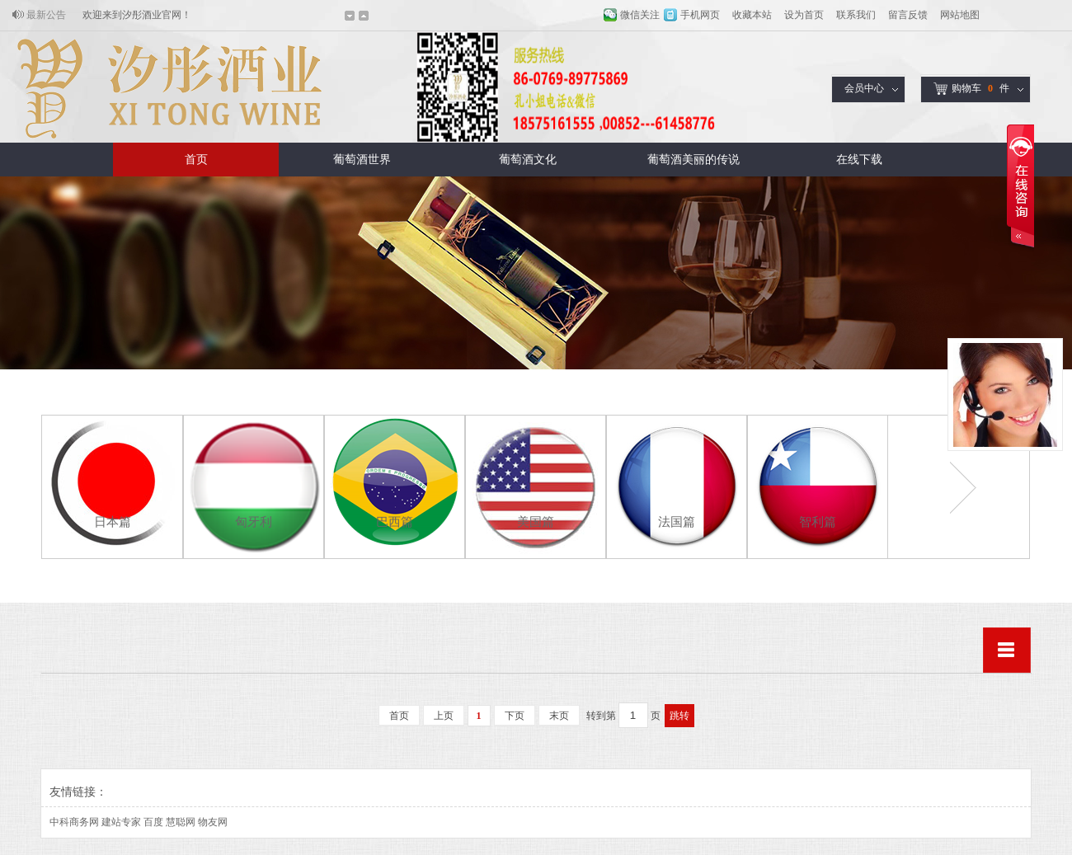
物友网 (213, 822)
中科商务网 (74, 822)
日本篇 (112, 522)
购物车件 (971, 88)
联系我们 (856, 15)
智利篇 (817, 522)
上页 (444, 715)
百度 (153, 822)
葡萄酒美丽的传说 (693, 159)
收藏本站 (752, 15)
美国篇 (535, 522)
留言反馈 (908, 15)
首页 (196, 159)
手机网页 (700, 15)
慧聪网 (180, 822)
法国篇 (676, 522)
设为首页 (804, 15)
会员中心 (864, 88)
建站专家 (121, 822)
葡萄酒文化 (528, 159)
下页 (514, 715)
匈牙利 (253, 522)
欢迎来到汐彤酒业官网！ (136, 15)
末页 (559, 715)
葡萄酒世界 (362, 159)
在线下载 (859, 159)
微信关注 (640, 15)
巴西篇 (394, 522)
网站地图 (960, 15)
